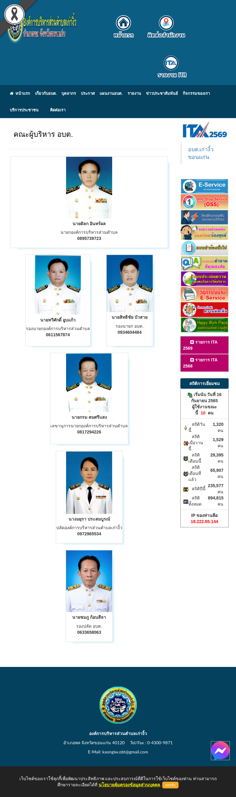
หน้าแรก (20, 93)
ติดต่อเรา (57, 109)
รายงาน (134, 93)
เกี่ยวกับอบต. (46, 93)
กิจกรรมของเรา (196, 93)
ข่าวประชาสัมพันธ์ (162, 93)
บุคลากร (68, 93)
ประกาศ (88, 93)
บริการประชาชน (24, 109)
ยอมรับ (170, 785)
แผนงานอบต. (111, 93)
